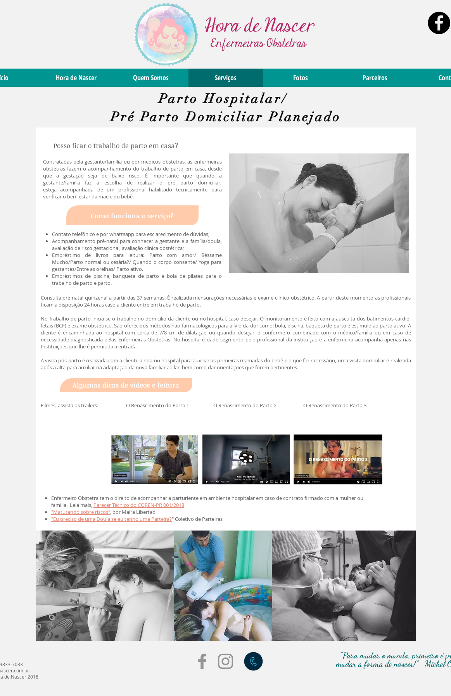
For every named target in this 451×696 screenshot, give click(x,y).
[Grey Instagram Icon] (225, 661)
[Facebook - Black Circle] (439, 23)
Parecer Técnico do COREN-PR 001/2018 (138, 504)
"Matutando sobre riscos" (80, 511)
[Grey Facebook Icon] (202, 661)
